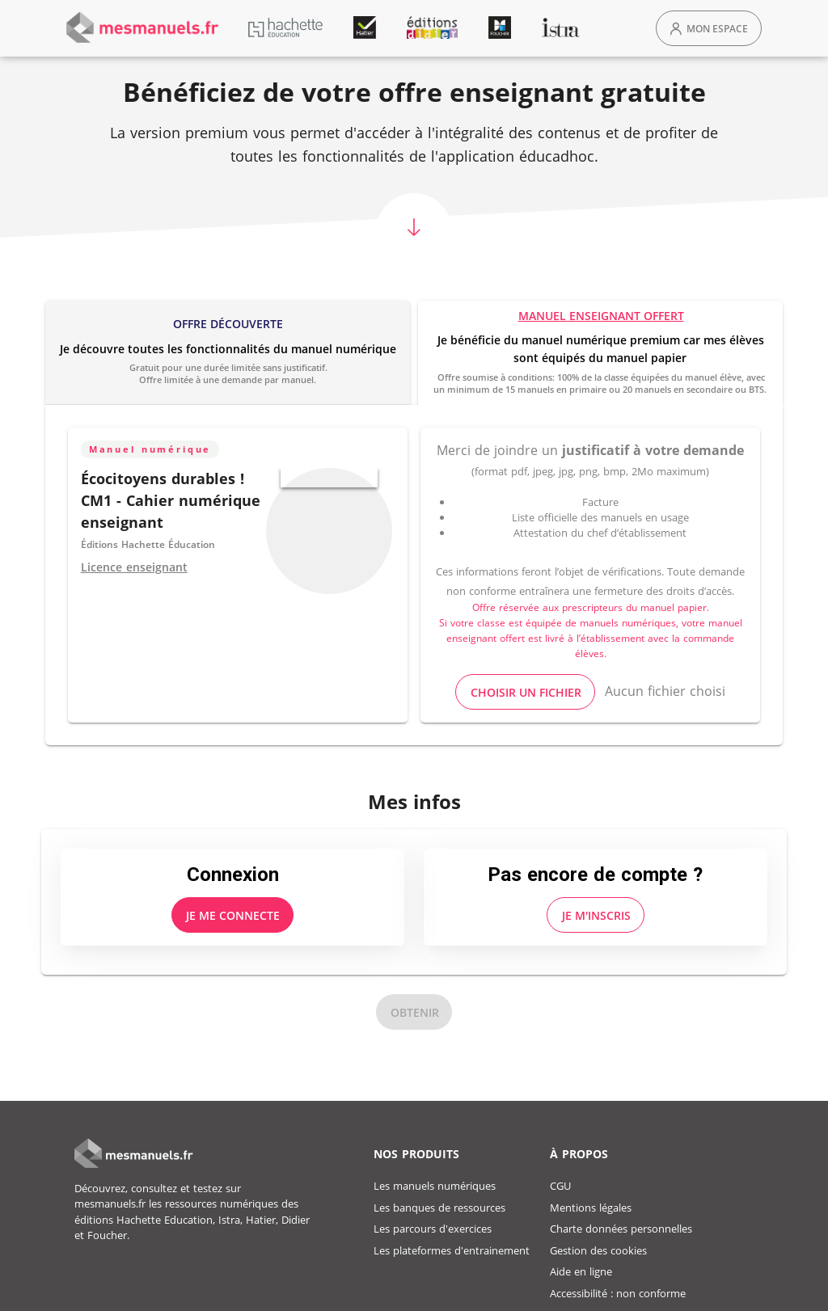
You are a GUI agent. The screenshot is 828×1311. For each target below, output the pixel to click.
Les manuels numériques (435, 1185)
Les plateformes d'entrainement (452, 1250)
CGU (560, 1185)
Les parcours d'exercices (433, 1228)
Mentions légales (591, 1207)
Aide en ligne (581, 1271)
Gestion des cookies (598, 1250)
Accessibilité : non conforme (618, 1293)
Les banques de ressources (439, 1207)
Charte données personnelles (621, 1228)
